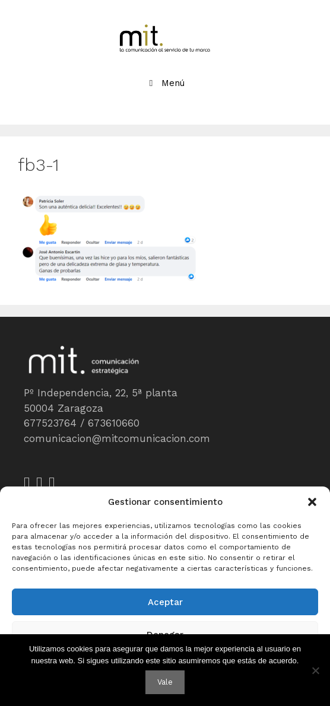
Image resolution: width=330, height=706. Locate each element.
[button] (312, 502)
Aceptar (165, 602)
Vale (165, 682)
